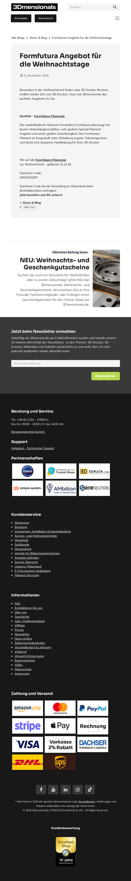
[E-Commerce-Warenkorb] (45, 18)
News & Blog (38, 38)
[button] (105, 376)
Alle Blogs (18, 38)
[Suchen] (115, 7)
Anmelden (21, 18)
